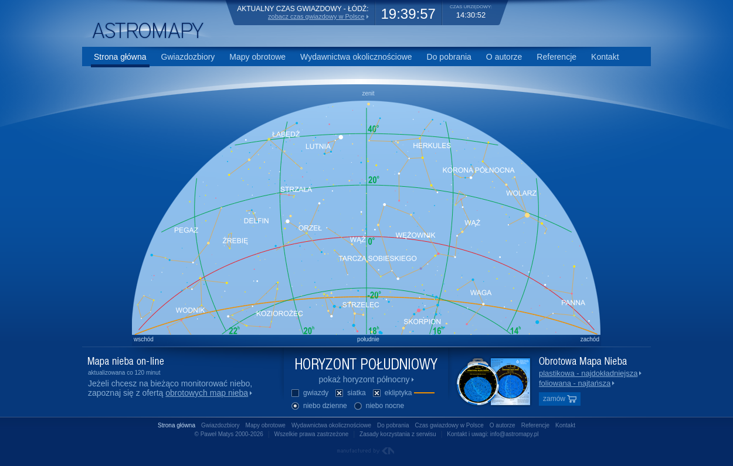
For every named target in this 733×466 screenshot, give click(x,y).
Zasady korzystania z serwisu (397, 434)
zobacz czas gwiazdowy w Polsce (316, 16)
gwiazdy (309, 394)
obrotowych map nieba (206, 393)
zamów (559, 399)
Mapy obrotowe (257, 56)
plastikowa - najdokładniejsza (588, 373)
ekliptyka (403, 394)
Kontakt (605, 56)
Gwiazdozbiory (188, 56)
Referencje (556, 56)
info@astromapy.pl (514, 434)
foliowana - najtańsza (574, 383)
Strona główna (120, 56)
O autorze (504, 56)
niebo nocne (378, 407)
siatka (349, 394)
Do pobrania (449, 56)
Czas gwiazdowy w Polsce (449, 425)
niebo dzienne (318, 407)
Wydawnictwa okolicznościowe (356, 56)
